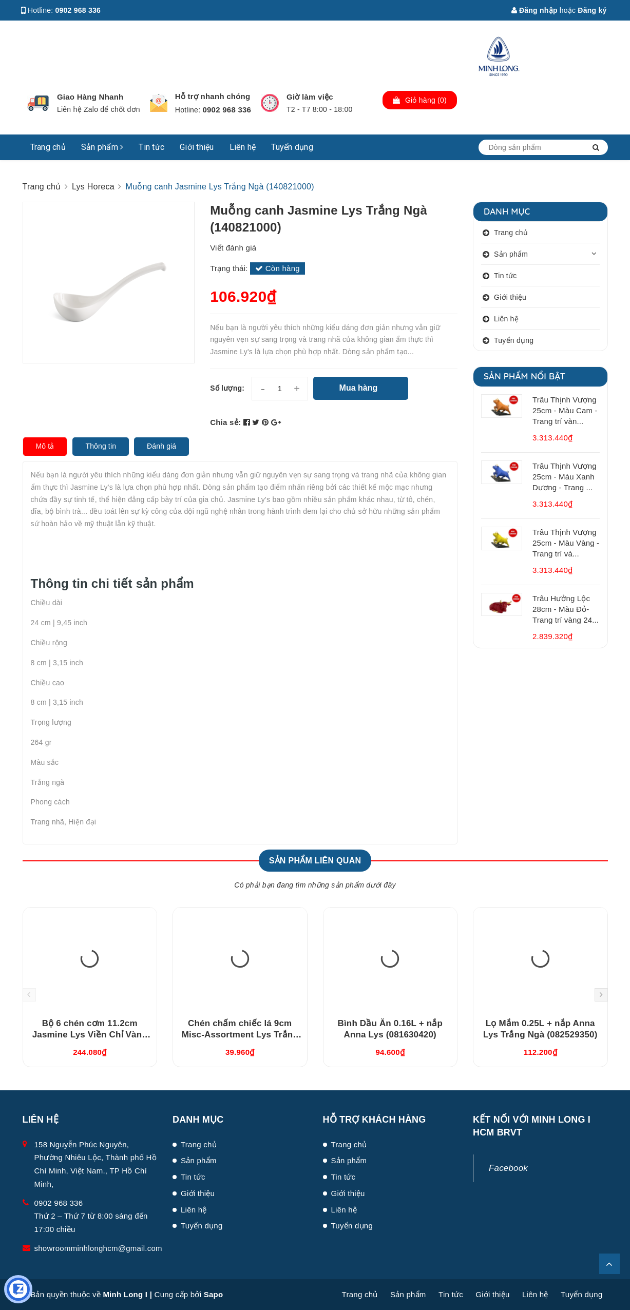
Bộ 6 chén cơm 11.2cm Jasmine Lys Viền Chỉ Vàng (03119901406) (89, 1034)
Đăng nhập (534, 10)
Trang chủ (48, 147)
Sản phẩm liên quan (315, 860)
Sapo (213, 1294)
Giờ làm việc (310, 96)
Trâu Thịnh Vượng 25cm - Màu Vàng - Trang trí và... (565, 543)
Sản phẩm (102, 147)
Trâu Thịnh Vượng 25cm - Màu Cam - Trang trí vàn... (565, 410)
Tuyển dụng (292, 147)
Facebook (508, 1168)
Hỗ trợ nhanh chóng (213, 96)
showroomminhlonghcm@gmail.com (98, 1248)
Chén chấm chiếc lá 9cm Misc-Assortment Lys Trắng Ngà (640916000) (240, 1034)
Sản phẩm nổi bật (524, 376)
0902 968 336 (78, 10)
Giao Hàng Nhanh (90, 96)
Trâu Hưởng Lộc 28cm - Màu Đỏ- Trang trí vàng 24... (565, 609)
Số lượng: (227, 388)
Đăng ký (592, 10)
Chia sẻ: (225, 422)
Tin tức (151, 147)
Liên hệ (243, 147)
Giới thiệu (197, 147)
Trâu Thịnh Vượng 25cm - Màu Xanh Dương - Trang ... (564, 476)
